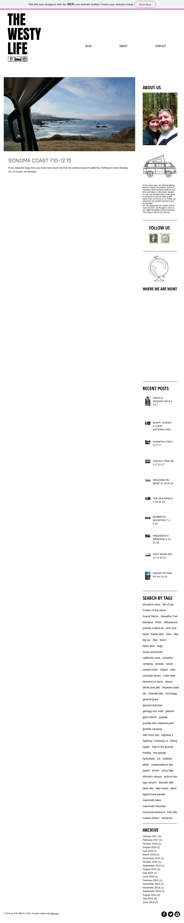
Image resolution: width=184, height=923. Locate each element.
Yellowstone (170, 622)
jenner (155, 770)
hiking (173, 740)
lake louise (162, 788)
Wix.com (55, 913)
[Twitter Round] (170, 914)
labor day (148, 788)
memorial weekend (154, 812)
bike (155, 639)
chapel (163, 669)
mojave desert (151, 818)
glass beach (150, 717)
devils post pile (151, 687)
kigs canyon (150, 782)
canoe (169, 663)
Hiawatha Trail (169, 616)
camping (148, 663)
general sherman (152, 705)
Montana (148, 622)
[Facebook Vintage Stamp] (153, 238)
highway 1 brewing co (155, 740)
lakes (173, 788)
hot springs (159, 752)
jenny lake (167, 770)
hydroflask (149, 758)
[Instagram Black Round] (177, 914)
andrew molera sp (153, 628)
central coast (150, 669)
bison (163, 639)
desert (168, 681)
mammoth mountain (154, 806)
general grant (150, 699)
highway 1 (167, 734)
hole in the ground (162, 746)
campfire (167, 657)
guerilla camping (152, 728)
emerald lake (155, 693)
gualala (163, 717)
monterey (166, 818)
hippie (146, 746)
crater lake (169, 675)
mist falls (172, 812)
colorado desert (152, 675)
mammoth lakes (152, 800)
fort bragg (171, 693)
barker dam (157, 634)
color (173, 669)
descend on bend (153, 681)
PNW (158, 622)
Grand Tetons (150, 616)
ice (158, 758)
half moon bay (151, 734)
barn (169, 634)
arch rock (171, 628)
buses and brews (153, 651)
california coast (151, 657)
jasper (146, 770)
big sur (147, 639)
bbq (176, 634)
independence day (162, 764)
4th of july (168, 604)
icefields (167, 758)
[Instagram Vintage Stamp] (165, 238)
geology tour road (153, 711)
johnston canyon (152, 776)
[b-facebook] (164, 914)
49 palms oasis (151, 604)
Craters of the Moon (154, 610)
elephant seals (170, 687)
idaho (146, 764)
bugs (160, 645)
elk (144, 693)
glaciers (169, 711)
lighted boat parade (154, 794)
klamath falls (166, 782)
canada (159, 663)
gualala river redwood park (158, 723)
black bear (149, 645)
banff (146, 634)
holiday (147, 752)
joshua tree (170, 776)
